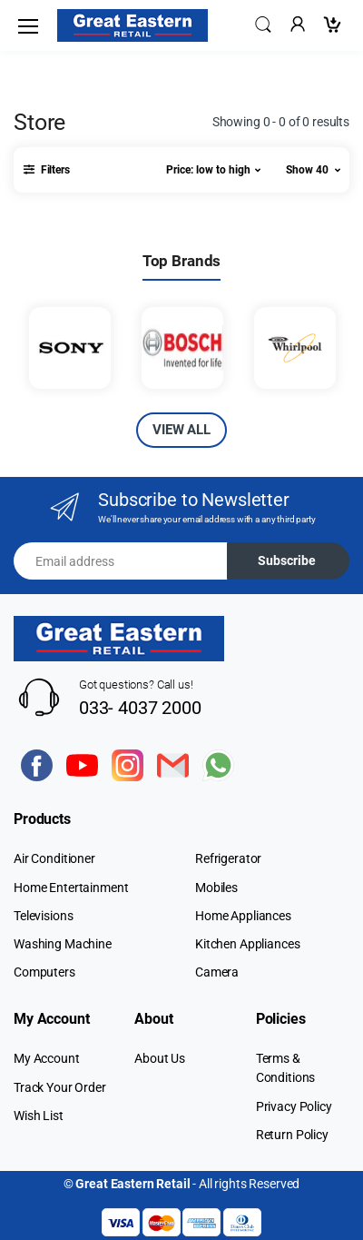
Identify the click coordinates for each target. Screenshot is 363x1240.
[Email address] (121, 561)
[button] (263, 24)
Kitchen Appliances (247, 944)
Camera (217, 972)
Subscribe (287, 560)
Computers (44, 972)
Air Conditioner (54, 858)
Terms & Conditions (286, 1068)
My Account (47, 1058)
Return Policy (292, 1134)
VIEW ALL (181, 430)
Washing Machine (63, 944)
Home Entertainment (71, 887)
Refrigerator (228, 858)
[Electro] (132, 25)
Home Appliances (243, 915)
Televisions (43, 915)
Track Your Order (60, 1087)
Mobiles (216, 887)
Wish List (39, 1115)
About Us (159, 1058)
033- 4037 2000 (140, 708)
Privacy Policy (294, 1106)
